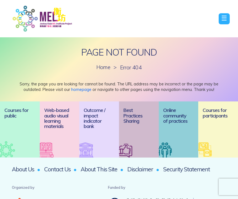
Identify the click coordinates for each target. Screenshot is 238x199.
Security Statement (186, 169)
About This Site (99, 169)
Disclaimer (140, 169)
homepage (81, 89)
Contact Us (57, 169)
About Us (23, 169)
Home (103, 67)
